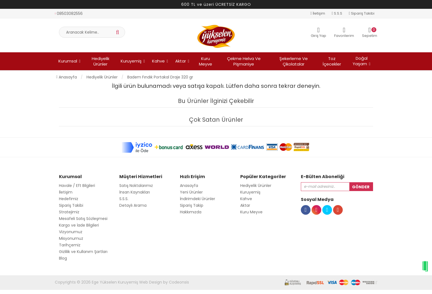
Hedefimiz (68, 199)
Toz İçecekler (332, 61)
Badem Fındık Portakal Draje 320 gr (160, 77)
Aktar (180, 61)
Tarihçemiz (69, 245)
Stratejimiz (69, 212)
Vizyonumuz (70, 232)
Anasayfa (66, 77)
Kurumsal (67, 61)
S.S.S (337, 13)
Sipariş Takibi (361, 13)
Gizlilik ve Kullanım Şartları (83, 251)
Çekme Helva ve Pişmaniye (244, 61)
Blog (63, 258)
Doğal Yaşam (360, 61)
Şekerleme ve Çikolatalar (293, 61)
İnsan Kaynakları (134, 192)
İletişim (317, 13)
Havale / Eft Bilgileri (77, 185)
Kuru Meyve (205, 61)
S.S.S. (123, 199)
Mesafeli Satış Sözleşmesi (83, 218)
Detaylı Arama (133, 205)
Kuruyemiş (131, 61)
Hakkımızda (190, 212)
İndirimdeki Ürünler (197, 199)
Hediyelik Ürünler (100, 61)
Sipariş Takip (191, 205)
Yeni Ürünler (191, 192)
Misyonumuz (71, 238)
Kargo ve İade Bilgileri (79, 225)
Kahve (158, 61)
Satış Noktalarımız (136, 185)
